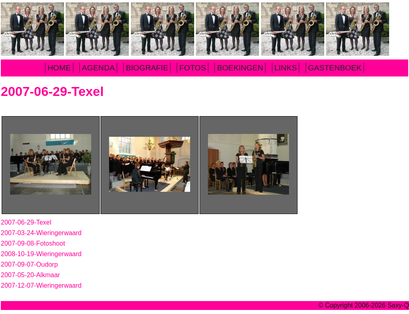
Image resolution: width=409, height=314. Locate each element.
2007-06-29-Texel (26, 222)
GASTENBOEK (335, 68)
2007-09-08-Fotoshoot (33, 243)
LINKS (285, 68)
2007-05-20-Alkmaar (30, 275)
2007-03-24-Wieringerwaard (41, 232)
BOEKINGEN (240, 68)
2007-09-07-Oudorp (29, 264)
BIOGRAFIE (147, 68)
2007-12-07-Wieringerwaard (41, 285)
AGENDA (98, 68)
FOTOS (192, 68)
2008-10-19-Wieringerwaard (41, 253)
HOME (59, 68)
